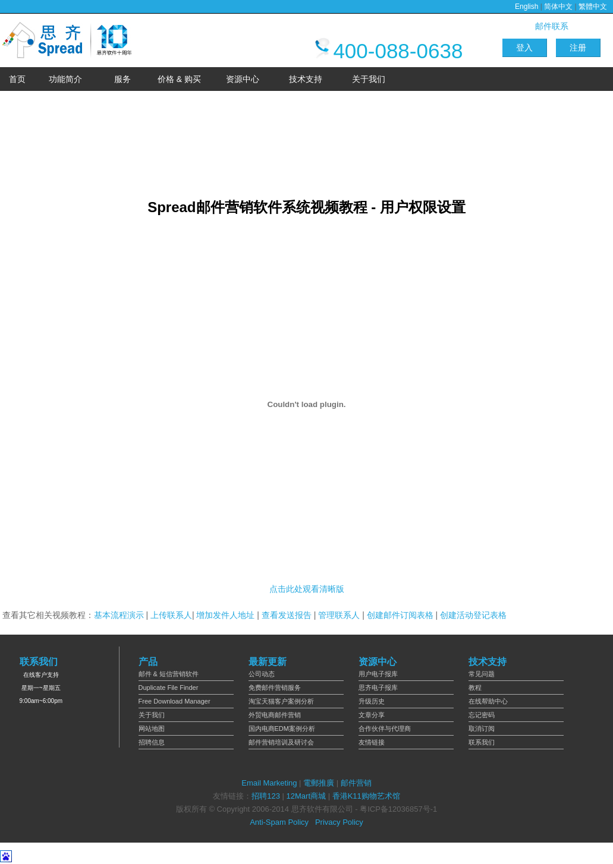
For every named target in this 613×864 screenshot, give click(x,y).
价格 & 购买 (179, 79)
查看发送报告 (287, 615)
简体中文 (558, 6)
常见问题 (482, 673)
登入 (524, 47)
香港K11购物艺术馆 (366, 796)
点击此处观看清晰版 (306, 589)
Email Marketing (269, 782)
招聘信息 (152, 742)
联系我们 (482, 742)
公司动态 (262, 673)
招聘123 (266, 796)
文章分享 (372, 714)
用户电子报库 (378, 673)
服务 (122, 79)
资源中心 (242, 79)
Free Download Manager (174, 701)
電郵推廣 (318, 782)
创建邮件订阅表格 (400, 615)
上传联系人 (171, 615)
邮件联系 (551, 26)
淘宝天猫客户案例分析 (281, 701)
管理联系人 (339, 615)
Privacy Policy (339, 822)
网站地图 (152, 728)
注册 (578, 47)
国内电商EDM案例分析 (282, 728)
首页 (17, 79)
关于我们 (368, 79)
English (526, 6)
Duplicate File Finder (169, 687)
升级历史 (372, 701)
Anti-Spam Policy (279, 822)
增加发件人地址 (225, 615)
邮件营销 (356, 782)
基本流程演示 (119, 615)
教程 (475, 687)
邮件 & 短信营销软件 (169, 673)
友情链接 (372, 742)
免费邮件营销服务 (275, 687)
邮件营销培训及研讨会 (281, 742)
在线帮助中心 (488, 701)
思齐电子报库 (378, 687)
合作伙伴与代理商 (385, 728)
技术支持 (305, 79)
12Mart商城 (306, 796)
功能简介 (65, 79)
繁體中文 (593, 6)
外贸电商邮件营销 (275, 714)
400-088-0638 (387, 50)
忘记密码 (482, 714)
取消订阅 (482, 728)
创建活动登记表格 (473, 615)
